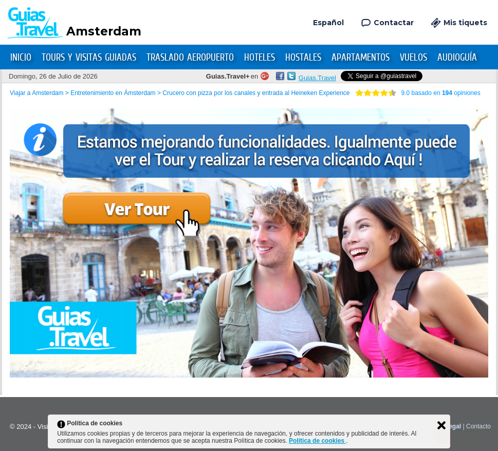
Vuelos (413, 57)
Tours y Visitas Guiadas (89, 57)
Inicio (20, 57)
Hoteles (259, 57)
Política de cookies (317, 440)
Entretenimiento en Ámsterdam (112, 93)
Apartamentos (360, 57)
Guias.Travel (317, 78)
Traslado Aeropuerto (190, 57)
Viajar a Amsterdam (37, 93)
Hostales (303, 57)
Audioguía (457, 57)
